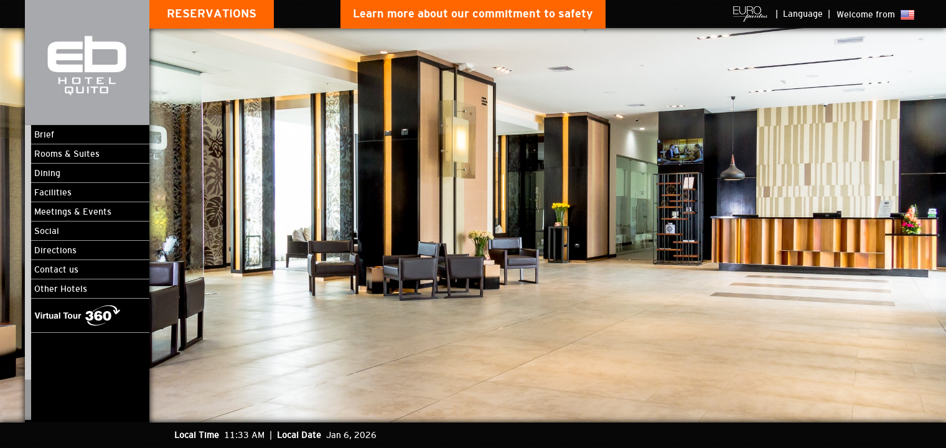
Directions (55, 250)
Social (46, 231)
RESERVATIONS (211, 13)
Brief (44, 134)
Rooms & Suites (67, 154)
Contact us (56, 269)
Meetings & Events (72, 212)
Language (803, 14)
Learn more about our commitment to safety (473, 13)
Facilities (53, 192)
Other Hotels (60, 289)
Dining (47, 173)
